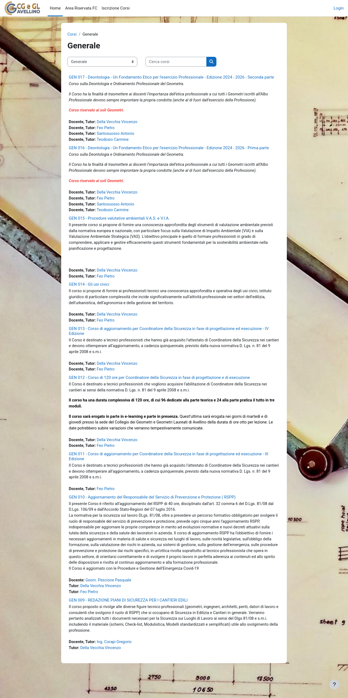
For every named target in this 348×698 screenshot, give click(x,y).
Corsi (72, 34)
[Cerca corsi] (176, 62)
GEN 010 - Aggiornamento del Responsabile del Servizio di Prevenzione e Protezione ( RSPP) (152, 508)
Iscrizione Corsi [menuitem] (116, 8)
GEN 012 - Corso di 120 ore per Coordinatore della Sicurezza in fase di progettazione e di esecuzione (159, 385)
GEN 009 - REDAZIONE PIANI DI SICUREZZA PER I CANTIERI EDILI (128, 620)
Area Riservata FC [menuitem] (81, 8)
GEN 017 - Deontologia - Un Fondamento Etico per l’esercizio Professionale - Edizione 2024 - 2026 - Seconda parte (171, 77)
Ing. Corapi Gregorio (116, 663)
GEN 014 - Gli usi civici (89, 290)
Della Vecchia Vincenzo (119, 123)
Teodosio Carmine (114, 141)
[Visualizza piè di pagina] (334, 684)
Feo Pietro (107, 129)
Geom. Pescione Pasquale (109, 599)
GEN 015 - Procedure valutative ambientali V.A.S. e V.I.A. (119, 222)
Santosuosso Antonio (117, 135)
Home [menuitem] (55, 8)
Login (339, 8)
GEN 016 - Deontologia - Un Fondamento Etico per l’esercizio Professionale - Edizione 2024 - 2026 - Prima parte (169, 149)
